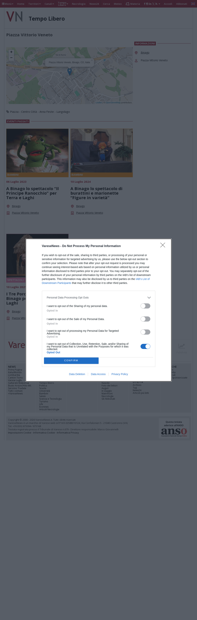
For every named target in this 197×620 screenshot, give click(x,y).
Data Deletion (77, 374)
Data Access (98, 374)
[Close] (164, 246)
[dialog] (98, 310)
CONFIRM (71, 360)
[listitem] (98, 298)
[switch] (145, 305)
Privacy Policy (119, 374)
